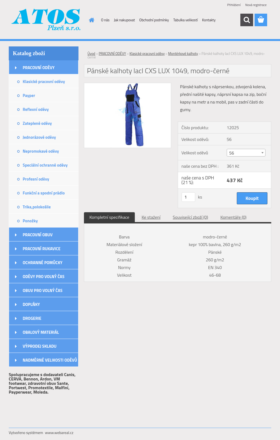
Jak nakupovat (124, 20)
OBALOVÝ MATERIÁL (41, 332)
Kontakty (208, 20)
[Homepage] (91, 20)
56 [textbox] (231, 153)
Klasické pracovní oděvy (44, 81)
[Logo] (46, 20)
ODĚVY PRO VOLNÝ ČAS (44, 276)
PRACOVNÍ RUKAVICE (41, 249)
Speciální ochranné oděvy (45, 165)
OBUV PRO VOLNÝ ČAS (42, 290)
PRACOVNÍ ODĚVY (39, 67)
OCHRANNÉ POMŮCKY (42, 262)
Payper (29, 95)
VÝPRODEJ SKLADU (40, 346)
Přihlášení (234, 4)
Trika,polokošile (37, 207)
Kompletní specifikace (109, 217)
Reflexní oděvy (36, 109)
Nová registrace (256, 4)
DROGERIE (32, 318)
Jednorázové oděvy (39, 137)
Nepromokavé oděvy (41, 151)
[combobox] (246, 152)
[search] (246, 20)
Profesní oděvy (36, 179)
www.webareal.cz (59, 432)
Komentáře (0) (233, 217)
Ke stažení (151, 217)
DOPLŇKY (31, 304)
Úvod (91, 53)
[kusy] (188, 197)
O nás (105, 20)
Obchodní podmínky (154, 20)
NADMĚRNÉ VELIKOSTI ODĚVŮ (50, 360)
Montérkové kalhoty (183, 53)
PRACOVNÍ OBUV (37, 235)
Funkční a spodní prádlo (44, 193)
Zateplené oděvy (37, 123)
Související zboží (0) (190, 217)
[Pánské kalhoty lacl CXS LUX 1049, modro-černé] (127, 85)
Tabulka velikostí (185, 20)
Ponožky (30, 221)
